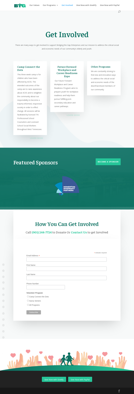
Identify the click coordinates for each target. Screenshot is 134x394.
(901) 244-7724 (42, 232)
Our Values (34, 5)
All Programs (34, 305)
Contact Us (79, 232)
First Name (30, 265)
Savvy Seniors (35, 301)
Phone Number (32, 284)
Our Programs (49, 5)
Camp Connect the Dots (39, 297)
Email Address (33, 255)
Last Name (30, 274)
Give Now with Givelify (86, 5)
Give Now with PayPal (109, 5)
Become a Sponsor (108, 161)
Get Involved (67, 5)
